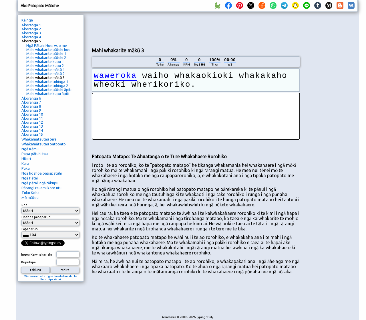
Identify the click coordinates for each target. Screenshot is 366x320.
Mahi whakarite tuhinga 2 (47, 86)
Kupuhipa (28, 262)
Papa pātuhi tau (34, 154)
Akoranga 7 (31, 102)
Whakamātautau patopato (43, 144)
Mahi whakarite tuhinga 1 (47, 82)
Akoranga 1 (31, 25)
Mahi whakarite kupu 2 (45, 66)
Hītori (26, 159)
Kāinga (27, 20)
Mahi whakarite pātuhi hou (48, 50)
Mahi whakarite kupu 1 (45, 62)
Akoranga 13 (32, 126)
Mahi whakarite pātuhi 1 (46, 54)
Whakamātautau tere (39, 139)
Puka (25, 168)
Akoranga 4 (31, 37)
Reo (24, 205)
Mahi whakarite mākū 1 (45, 70)
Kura (25, 163)
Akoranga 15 (32, 134)
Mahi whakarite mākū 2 (45, 74)
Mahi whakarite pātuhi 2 (46, 58)
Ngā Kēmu (30, 149)
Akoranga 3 (31, 33)
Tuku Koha (30, 193)
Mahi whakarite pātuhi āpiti (48, 90)
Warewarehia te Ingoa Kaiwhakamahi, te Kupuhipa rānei (50, 277)
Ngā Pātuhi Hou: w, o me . (47, 46)
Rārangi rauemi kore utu (41, 188)
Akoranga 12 (32, 122)
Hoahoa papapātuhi (36, 217)
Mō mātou (30, 197)
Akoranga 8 (31, 106)
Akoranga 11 (32, 118)
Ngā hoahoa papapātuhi (41, 173)
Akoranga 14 (32, 130)
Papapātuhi (30, 229)
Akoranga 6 (31, 98)
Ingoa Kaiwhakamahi (36, 254)
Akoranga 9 (31, 110)
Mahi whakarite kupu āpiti (47, 94)
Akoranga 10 (32, 114)
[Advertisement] (196, 29)
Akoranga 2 (31, 29)
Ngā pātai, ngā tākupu (39, 183)
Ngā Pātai (29, 178)
